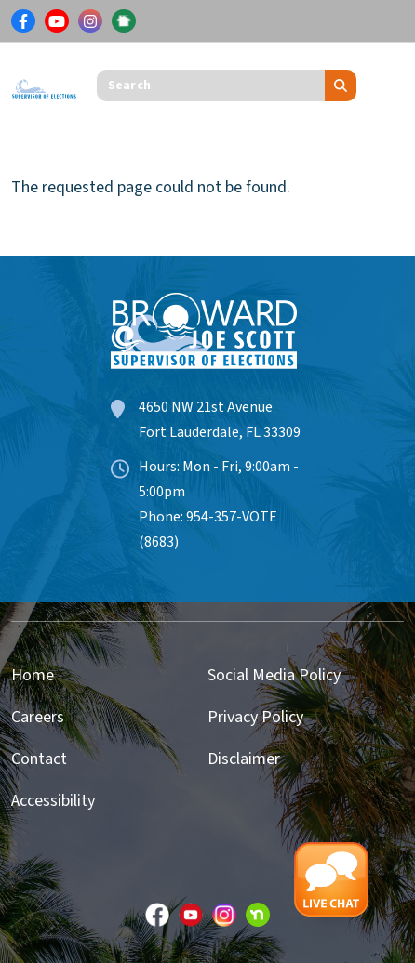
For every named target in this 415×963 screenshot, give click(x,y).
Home (32, 675)
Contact (39, 759)
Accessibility (53, 800)
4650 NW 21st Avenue (206, 407)
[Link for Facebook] (23, 21)
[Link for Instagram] (90, 21)
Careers (37, 717)
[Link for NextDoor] (124, 21)
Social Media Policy (274, 675)
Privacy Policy (255, 717)
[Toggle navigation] (390, 85)
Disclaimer (244, 759)
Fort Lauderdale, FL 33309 (220, 432)
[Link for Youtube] (57, 21)
